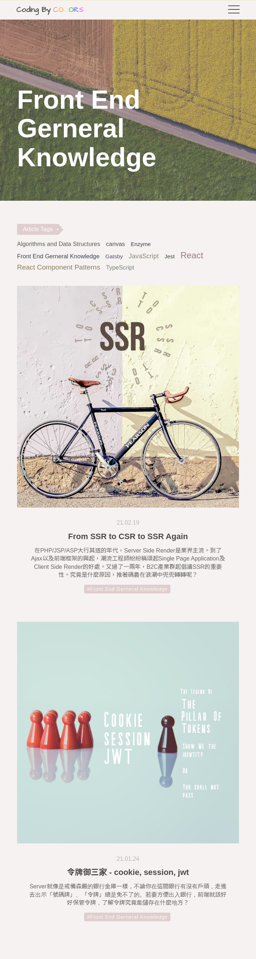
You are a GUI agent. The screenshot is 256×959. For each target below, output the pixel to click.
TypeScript (120, 267)
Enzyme (141, 244)
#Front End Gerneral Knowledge (127, 592)
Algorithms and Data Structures (58, 244)
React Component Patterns (58, 267)
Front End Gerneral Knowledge (58, 256)
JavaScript (144, 256)
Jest (170, 256)
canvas (115, 244)
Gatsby (114, 256)
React (192, 255)
